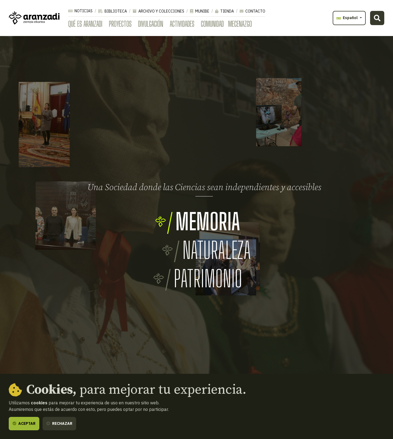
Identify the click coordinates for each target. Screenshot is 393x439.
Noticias (80, 10)
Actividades (182, 23)
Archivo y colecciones (158, 11)
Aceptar (24, 423)
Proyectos (120, 23)
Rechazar (59, 423)
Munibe (199, 11)
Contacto (252, 11)
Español (348, 17)
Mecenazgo (240, 23)
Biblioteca (112, 11)
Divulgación (150, 23)
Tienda (224, 11)
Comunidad (212, 23)
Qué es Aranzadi (85, 23)
